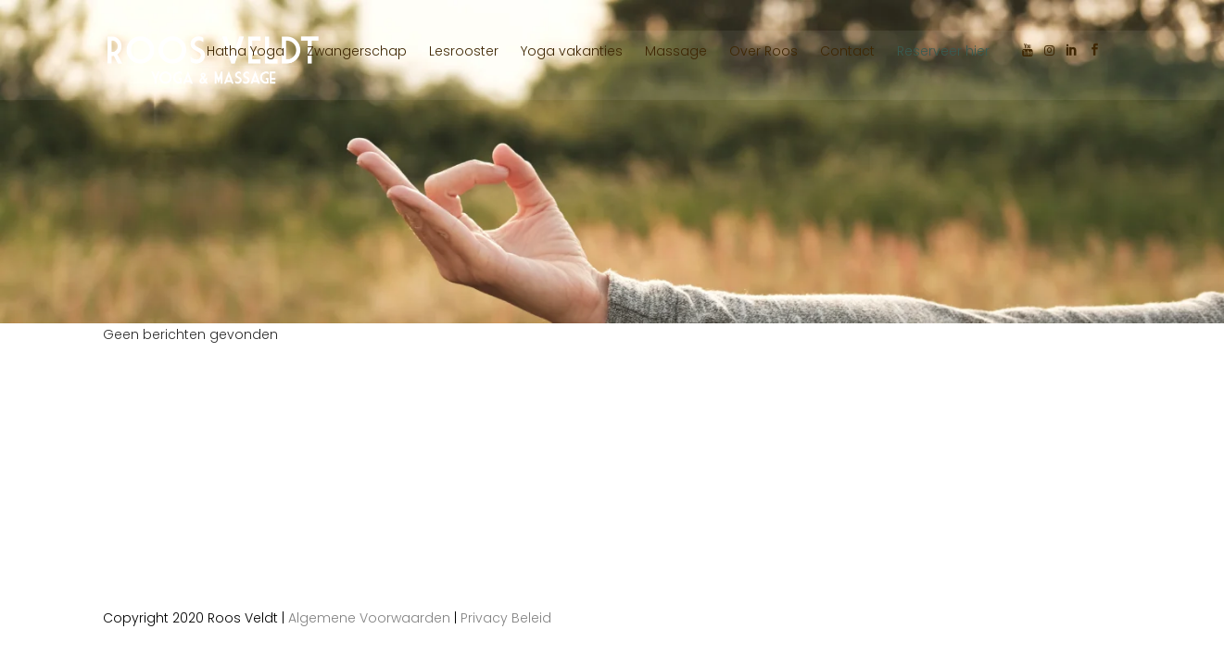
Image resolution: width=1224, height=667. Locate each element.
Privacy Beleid (506, 618)
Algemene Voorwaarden (369, 618)
